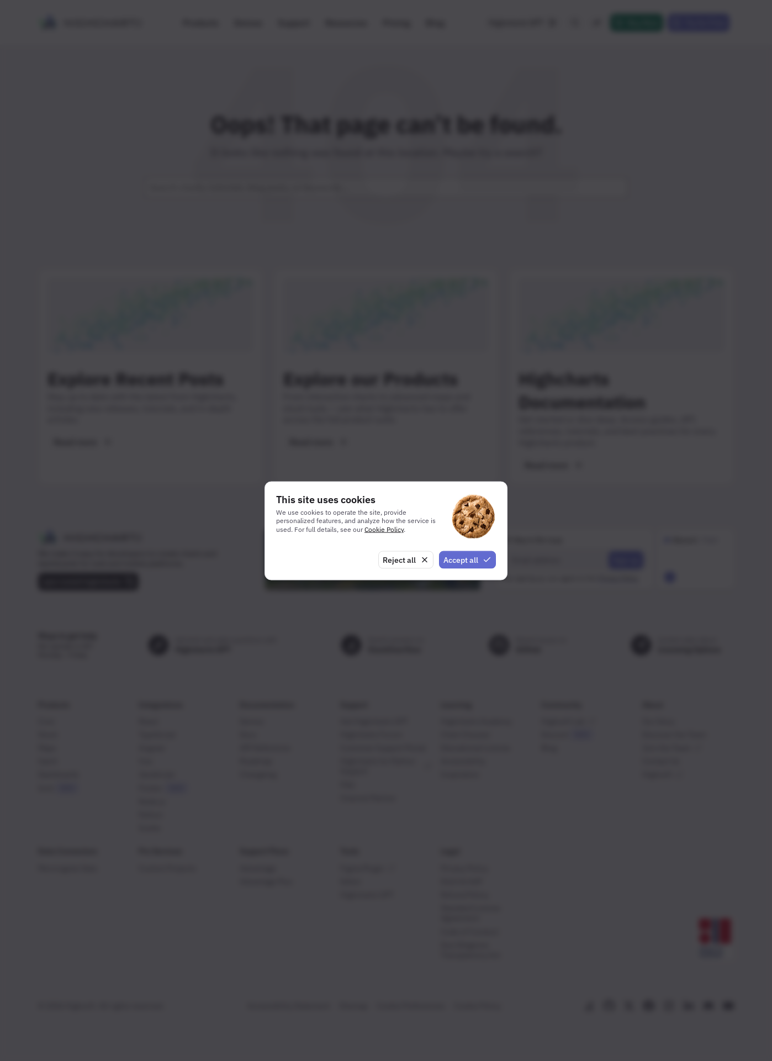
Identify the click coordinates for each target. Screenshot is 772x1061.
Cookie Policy (384, 529)
